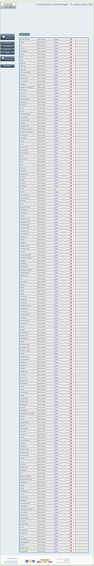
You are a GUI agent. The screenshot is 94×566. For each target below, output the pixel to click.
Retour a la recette (24, 34)
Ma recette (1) (7, 37)
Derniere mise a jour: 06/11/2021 (63, 562)
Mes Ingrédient (7, 65)
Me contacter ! (67, 561)
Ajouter (56, 39)
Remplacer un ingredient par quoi (11, 562)
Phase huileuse (7, 46)
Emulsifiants (7, 49)
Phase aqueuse (7, 43)
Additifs (7, 52)
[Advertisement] (47, 20)
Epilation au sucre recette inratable (11, 563)
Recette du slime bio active (12, 560)
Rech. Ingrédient (7, 58)
